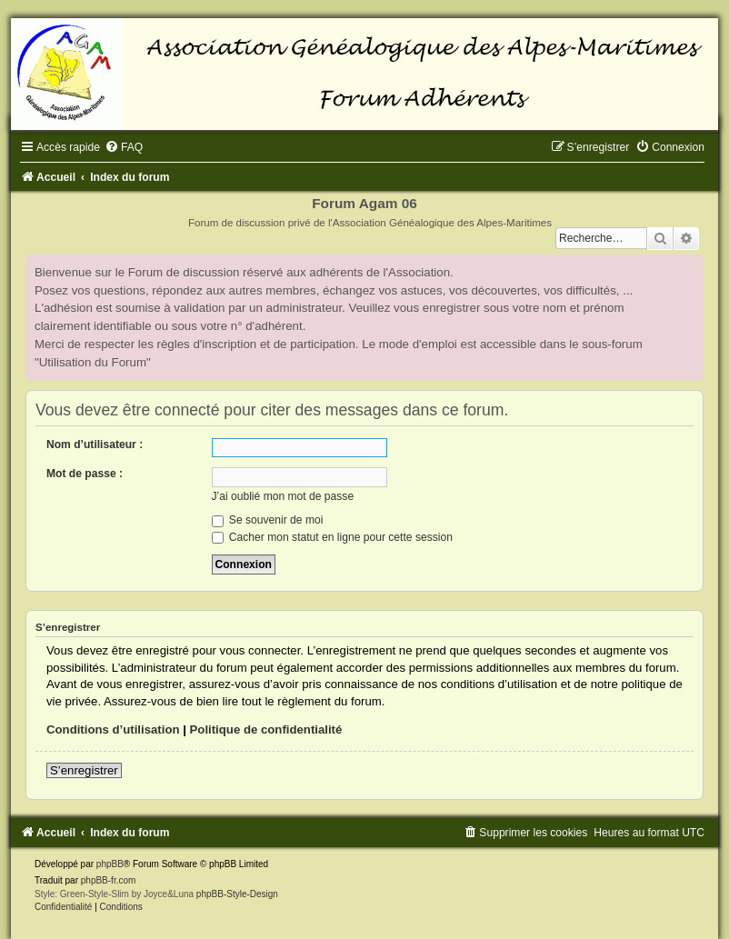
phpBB (110, 864)
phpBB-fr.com (108, 880)
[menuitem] (124, 147)
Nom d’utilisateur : (94, 444)
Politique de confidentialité (266, 729)
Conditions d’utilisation (113, 729)
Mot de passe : (84, 473)
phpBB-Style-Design (237, 894)
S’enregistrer (84, 770)
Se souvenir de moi (268, 520)
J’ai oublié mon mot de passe (283, 496)
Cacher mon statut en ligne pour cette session (332, 537)
